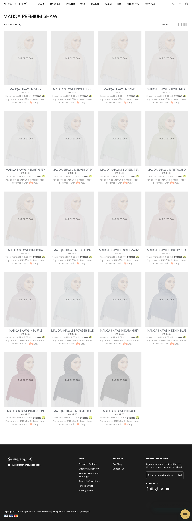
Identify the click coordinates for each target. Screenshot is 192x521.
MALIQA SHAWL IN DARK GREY (119, 330)
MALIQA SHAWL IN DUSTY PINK (166, 250)
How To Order (86, 485)
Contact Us (118, 468)
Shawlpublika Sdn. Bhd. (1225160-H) (36, 511)
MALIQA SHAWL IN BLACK (119, 411)
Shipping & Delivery (89, 468)
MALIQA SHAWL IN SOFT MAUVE (119, 250)
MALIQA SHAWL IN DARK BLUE (73, 411)
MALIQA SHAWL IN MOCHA (25, 250)
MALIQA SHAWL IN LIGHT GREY (25, 169)
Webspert (85, 511)
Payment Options (88, 464)
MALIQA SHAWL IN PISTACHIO (166, 169)
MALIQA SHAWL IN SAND (119, 89)
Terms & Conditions (89, 481)
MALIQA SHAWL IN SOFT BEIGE (72, 89)
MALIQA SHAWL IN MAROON (25, 411)
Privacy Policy (86, 490)
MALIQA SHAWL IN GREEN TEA (119, 169)
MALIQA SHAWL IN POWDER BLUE (72, 330)
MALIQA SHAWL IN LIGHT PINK (73, 250)
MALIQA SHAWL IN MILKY (25, 89)
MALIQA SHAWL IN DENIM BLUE (166, 330)
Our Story (117, 464)
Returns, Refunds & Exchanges (89, 475)
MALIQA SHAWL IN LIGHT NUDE (166, 89)
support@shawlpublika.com (24, 464)
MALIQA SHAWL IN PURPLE (25, 330)
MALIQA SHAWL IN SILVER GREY (72, 169)
